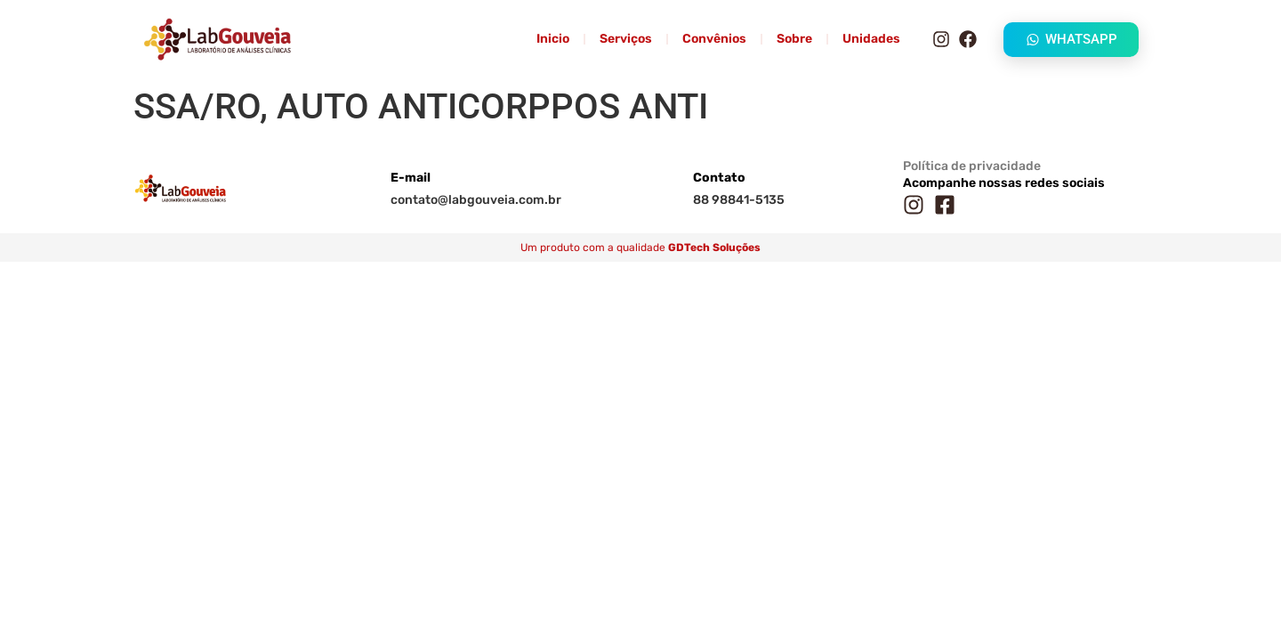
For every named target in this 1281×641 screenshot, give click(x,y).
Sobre (794, 38)
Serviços (626, 38)
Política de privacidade (972, 166)
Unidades (871, 38)
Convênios (714, 38)
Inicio (552, 38)
